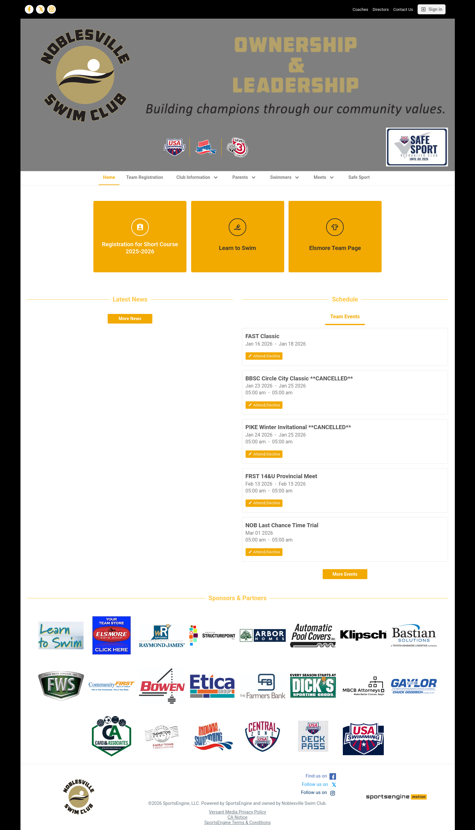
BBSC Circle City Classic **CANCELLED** (299, 378)
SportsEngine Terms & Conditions (237, 822)
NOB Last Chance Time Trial (281, 525)
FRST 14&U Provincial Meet (281, 476)
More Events (345, 574)
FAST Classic (262, 336)
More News (130, 318)
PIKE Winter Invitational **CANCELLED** (298, 427)
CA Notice (237, 817)
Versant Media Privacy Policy (237, 812)
